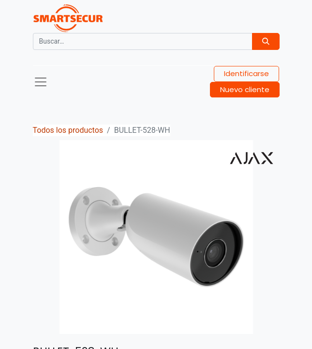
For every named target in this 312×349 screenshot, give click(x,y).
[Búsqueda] (266, 41)
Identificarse (246, 73)
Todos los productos (68, 130)
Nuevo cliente (244, 89)
